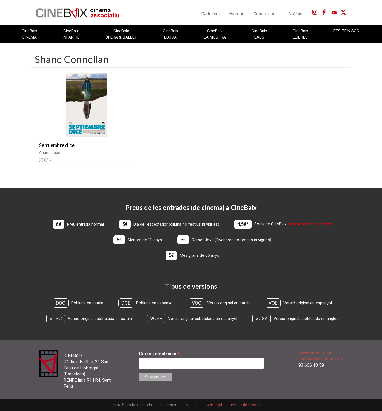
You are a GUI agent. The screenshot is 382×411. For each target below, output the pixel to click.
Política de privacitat (246, 405)
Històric (236, 13)
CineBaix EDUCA (170, 33)
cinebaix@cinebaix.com (320, 359)
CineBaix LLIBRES (300, 33)
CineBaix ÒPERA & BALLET (121, 33)
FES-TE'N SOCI (346, 30)
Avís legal (214, 405)
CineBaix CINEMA (29, 33)
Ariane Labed (50, 152)
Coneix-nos (266, 13)
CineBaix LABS (259, 33)
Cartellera (210, 13)
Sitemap (192, 405)
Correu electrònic (159, 354)
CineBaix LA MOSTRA (215, 33)
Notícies (297, 13)
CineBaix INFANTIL (70, 33)
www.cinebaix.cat (314, 352)
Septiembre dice (57, 145)
